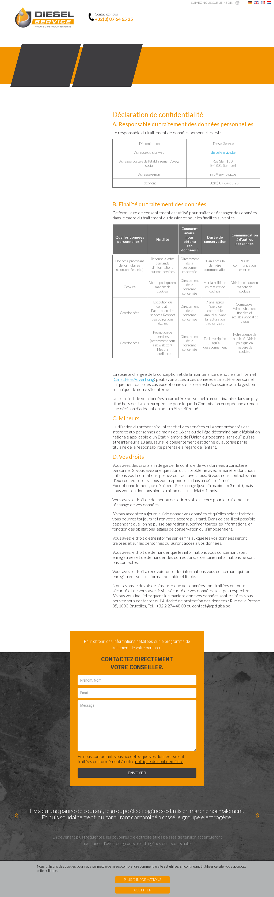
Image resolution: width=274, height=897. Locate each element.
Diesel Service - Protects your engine (44, 18)
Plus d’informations (142, 880)
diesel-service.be (223, 152)
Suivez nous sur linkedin (212, 3)
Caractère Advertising (134, 379)
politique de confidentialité (159, 769)
